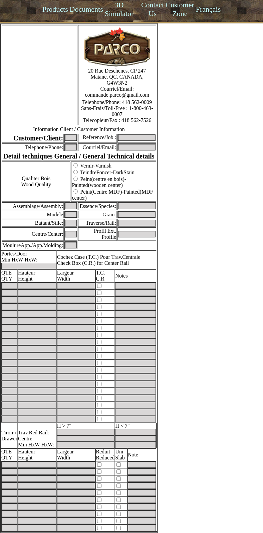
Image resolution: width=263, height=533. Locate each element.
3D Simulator (119, 9)
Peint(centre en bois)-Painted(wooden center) (99, 182)
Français (208, 9)
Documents (86, 9)
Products (55, 9)
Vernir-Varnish (95, 166)
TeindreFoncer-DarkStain (107, 172)
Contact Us (152, 9)
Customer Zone (180, 9)
